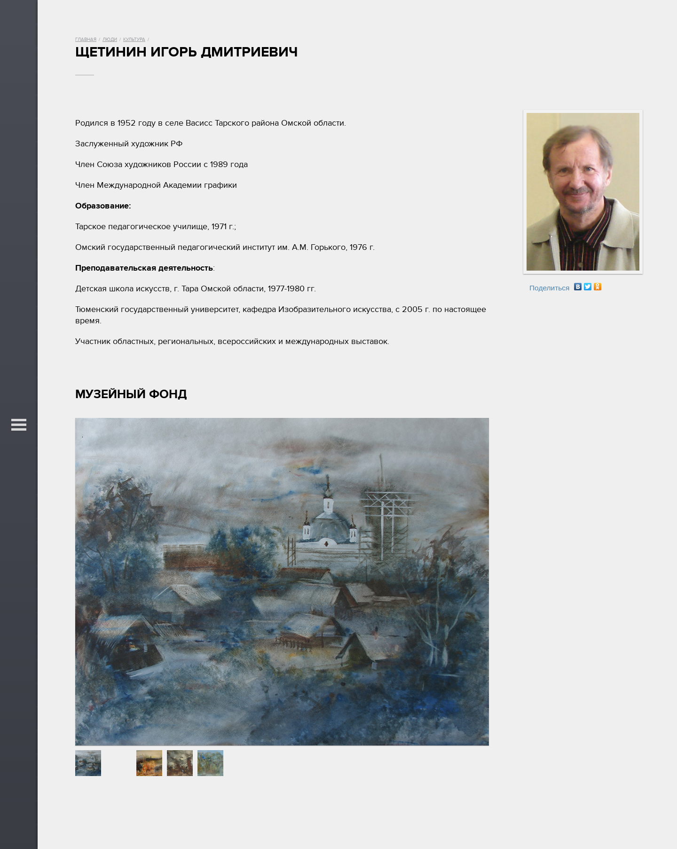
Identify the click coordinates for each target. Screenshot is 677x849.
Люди (109, 39)
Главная (85, 39)
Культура (134, 39)
